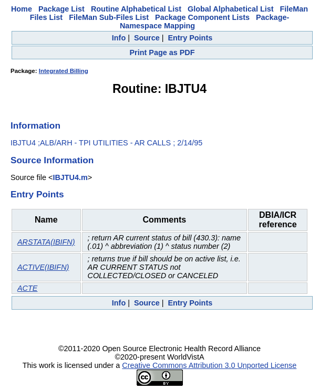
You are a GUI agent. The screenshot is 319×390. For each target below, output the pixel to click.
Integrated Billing (63, 71)
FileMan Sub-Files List (109, 17)
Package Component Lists (202, 17)
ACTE (27, 288)
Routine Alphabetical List (136, 9)
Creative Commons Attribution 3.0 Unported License (209, 365)
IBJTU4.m (70, 177)
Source (147, 38)
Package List (61, 9)
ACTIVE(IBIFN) (43, 267)
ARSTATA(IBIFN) (46, 242)
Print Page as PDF (162, 52)
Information (35, 125)
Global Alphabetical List (230, 9)
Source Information (52, 160)
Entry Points (190, 38)
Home (21, 9)
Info (119, 38)
